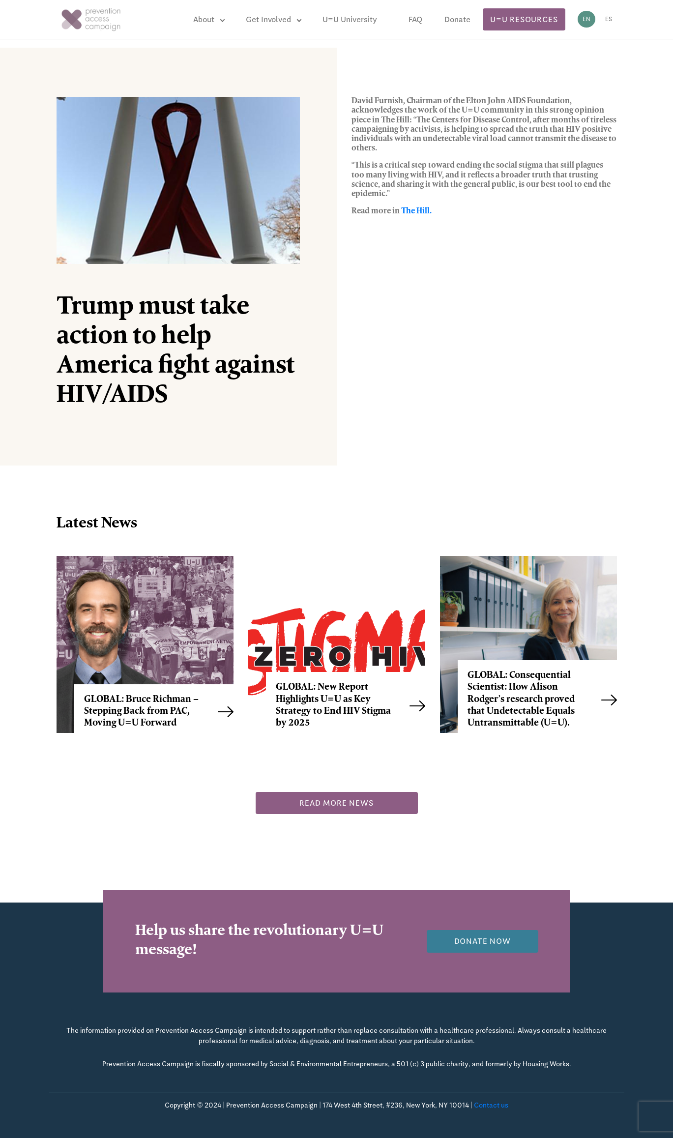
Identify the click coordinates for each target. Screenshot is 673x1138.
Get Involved (268, 19)
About (203, 19)
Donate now (482, 941)
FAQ (415, 19)
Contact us (491, 1105)
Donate (457, 19)
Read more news (336, 803)
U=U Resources (523, 19)
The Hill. (416, 211)
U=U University (349, 19)
